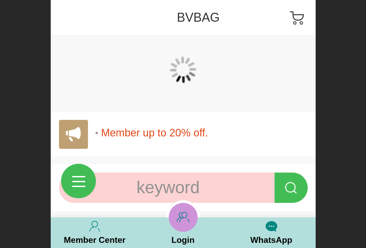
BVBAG (198, 17)
